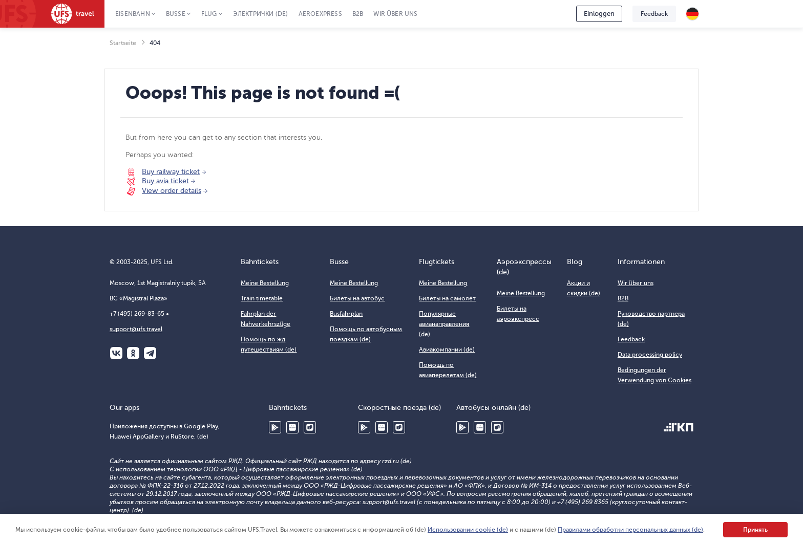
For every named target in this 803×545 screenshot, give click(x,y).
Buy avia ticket (165, 181)
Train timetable (262, 298)
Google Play (275, 427)
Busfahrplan (346, 313)
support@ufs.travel (136, 329)
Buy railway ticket (171, 172)
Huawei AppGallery (292, 427)
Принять (755, 529)
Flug (209, 13)
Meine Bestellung (265, 283)
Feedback (654, 13)
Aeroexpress (320, 13)
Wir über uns (395, 13)
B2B (358, 13)
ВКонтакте (116, 353)
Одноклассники (133, 353)
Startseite (123, 43)
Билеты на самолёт (447, 298)
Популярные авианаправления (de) (444, 324)
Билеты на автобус (357, 298)
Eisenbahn (132, 13)
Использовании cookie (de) (468, 529)
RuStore (310, 427)
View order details (171, 190)
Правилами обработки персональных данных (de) (630, 529)
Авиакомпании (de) (447, 349)
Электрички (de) (260, 13)
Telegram (150, 353)
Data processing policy (650, 354)
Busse (175, 13)
